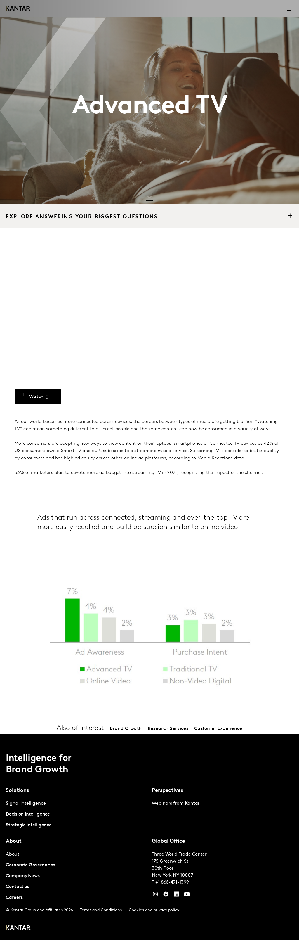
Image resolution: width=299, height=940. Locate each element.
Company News (23, 876)
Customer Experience (218, 728)
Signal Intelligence (26, 803)
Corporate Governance (30, 865)
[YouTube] (176, 896)
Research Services (168, 728)
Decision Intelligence (28, 814)
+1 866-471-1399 (172, 882)
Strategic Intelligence (29, 825)
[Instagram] (155, 896)
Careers (14, 897)
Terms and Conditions (101, 910)
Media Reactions (215, 458)
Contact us (17, 886)
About (12, 854)
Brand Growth (126, 728)
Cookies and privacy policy (154, 910)
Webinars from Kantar (175, 803)
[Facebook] (165, 896)
